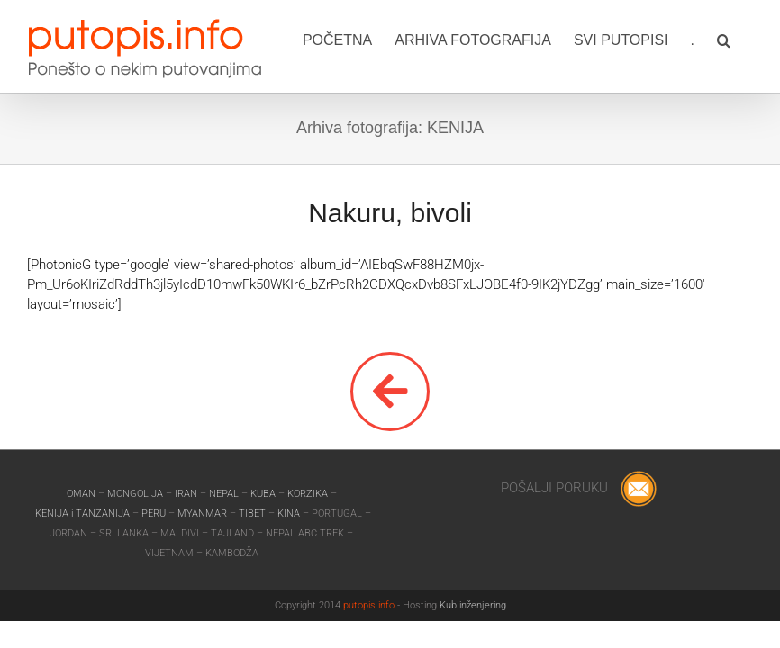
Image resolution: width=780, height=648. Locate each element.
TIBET (252, 513)
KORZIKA (307, 494)
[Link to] (390, 391)
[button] (723, 38)
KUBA (263, 494)
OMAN (82, 494)
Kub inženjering (473, 605)
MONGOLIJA (136, 494)
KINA (290, 513)
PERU (154, 513)
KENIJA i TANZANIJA (82, 513)
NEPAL (225, 494)
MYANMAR (203, 513)
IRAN (187, 494)
